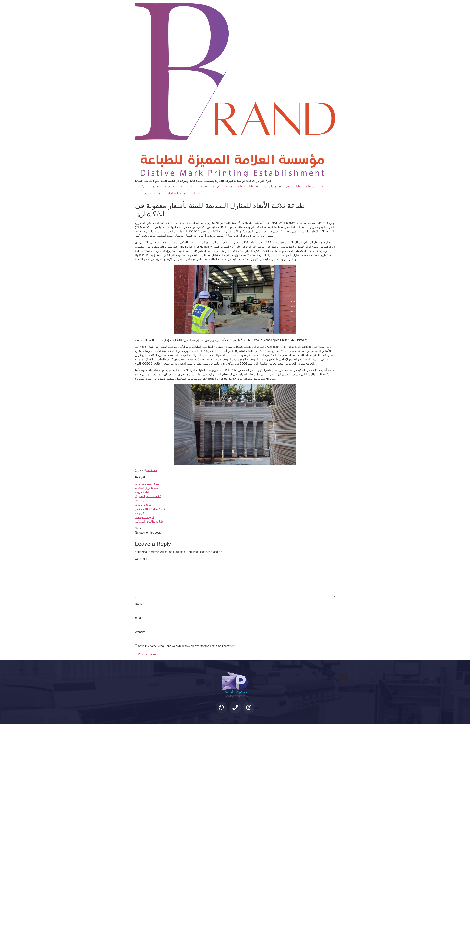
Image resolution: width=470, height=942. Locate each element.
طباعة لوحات (245, 186)
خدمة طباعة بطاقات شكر (150, 508)
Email (139, 617)
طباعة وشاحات (315, 186)
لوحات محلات (143, 504)
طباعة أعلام (293, 186)
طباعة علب (198, 193)
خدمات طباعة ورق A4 (148, 496)
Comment (142, 558)
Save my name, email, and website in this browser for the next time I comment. (187, 646)
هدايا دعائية (269, 186)
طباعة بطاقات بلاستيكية (149, 521)
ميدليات (139, 500)
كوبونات (139, 513)
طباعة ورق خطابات (146, 487)
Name (139, 603)
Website (140, 632)
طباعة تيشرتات (147, 193)
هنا (263, 378)
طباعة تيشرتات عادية (147, 483)
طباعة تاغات (195, 186)
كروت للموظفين (144, 517)
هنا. (274, 378)
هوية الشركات (146, 186)
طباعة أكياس (173, 193)
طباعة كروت (220, 186)
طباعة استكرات (173, 186)
